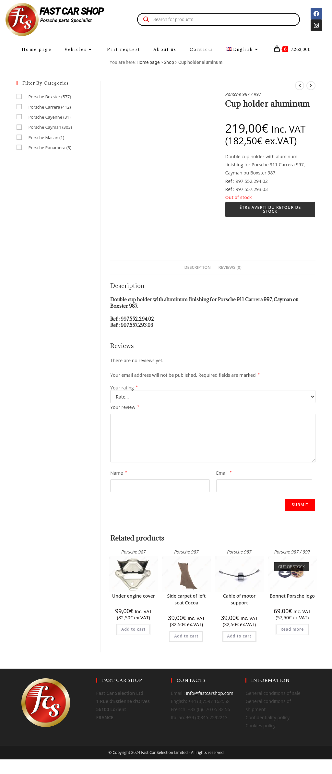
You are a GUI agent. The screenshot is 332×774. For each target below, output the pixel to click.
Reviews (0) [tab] (230, 267)
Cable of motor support (239, 599)
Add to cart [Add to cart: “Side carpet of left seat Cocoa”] (186, 636)
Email (224, 473)
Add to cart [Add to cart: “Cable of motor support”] (239, 636)
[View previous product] (299, 85)
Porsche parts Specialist (66, 20)
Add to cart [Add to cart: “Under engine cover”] (133, 629)
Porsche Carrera (50, 107)
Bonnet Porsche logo (292, 596)
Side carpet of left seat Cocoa (186, 599)
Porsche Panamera (50, 147)
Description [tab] (197, 267)
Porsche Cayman (50, 127)
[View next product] (310, 85)
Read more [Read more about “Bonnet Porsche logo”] (292, 629)
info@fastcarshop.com (209, 693)
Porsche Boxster (50, 97)
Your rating (124, 388)
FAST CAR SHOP (72, 11)
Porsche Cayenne (50, 117)
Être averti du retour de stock (270, 209)
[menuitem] (243, 49)
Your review (124, 407)
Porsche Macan (46, 137)
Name (118, 473)
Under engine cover (133, 596)
